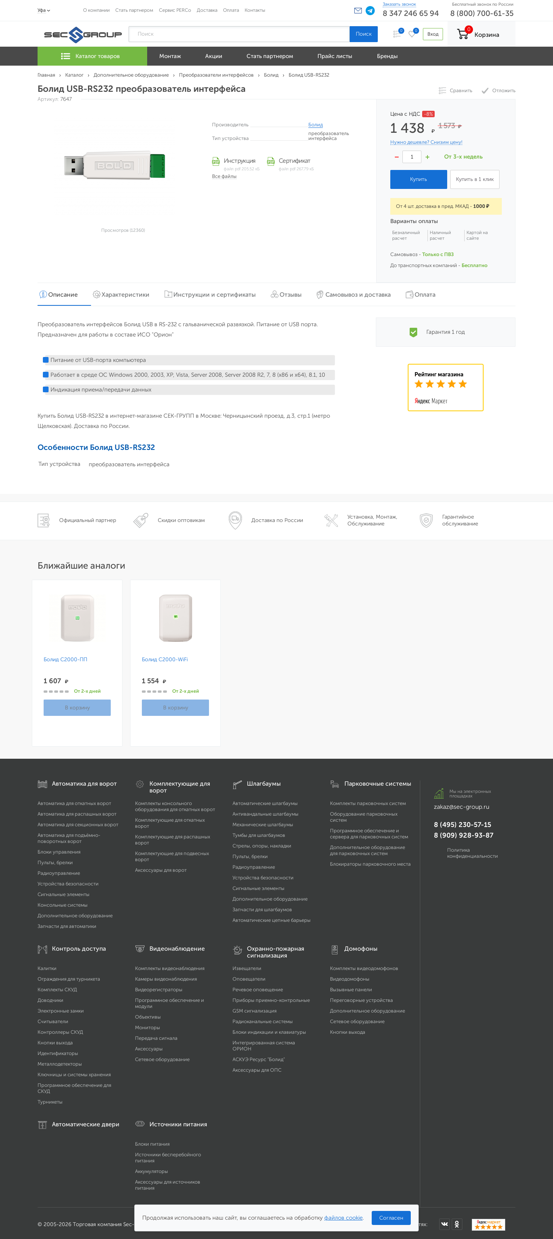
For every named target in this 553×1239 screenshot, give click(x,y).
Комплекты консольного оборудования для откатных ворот (175, 804)
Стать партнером (134, 10)
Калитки (47, 966)
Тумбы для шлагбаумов (259, 832)
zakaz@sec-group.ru (461, 804)
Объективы (148, 1014)
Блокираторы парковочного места (370, 861)
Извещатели (247, 966)
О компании (96, 10)
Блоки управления (59, 849)
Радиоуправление (59, 870)
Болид (315, 124)
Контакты (255, 10)
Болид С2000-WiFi (165, 657)
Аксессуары (149, 1046)
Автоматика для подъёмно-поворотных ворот (69, 835)
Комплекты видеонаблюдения (169, 966)
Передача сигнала (156, 1035)
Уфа (42, 10)
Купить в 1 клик (475, 179)
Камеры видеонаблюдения (166, 976)
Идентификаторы (58, 1050)
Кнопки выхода (55, 1040)
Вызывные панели (351, 987)
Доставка (207, 10)
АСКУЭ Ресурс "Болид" (259, 1057)
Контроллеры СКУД (60, 1029)
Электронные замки (61, 1008)
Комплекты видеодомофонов (364, 966)
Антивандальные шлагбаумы (265, 811)
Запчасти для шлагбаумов (262, 907)
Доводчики (50, 997)
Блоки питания (152, 1141)
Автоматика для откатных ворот (74, 800)
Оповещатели (249, 976)
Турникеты (50, 1099)
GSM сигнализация (254, 1008)
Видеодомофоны (349, 976)
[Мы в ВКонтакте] (444, 1221)
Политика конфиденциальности (472, 850)
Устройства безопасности (68, 881)
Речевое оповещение (258, 987)
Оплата (231, 10)
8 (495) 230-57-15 (462, 822)
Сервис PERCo (175, 10)
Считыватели (53, 1019)
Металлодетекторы (60, 1061)
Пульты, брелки (55, 860)
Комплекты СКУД (57, 987)
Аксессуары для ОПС (257, 1067)
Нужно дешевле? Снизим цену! (426, 142)
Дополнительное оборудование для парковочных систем (367, 848)
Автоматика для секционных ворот (78, 822)
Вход (431, 34)
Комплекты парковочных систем (368, 800)
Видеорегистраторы (158, 987)
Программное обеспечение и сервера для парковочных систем (369, 831)
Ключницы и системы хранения (74, 1072)
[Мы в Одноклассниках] (457, 1221)
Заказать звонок (399, 4)
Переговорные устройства (361, 997)
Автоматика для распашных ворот (77, 811)
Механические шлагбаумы (263, 822)
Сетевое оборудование (162, 1057)
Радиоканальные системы (263, 1019)
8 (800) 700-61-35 (482, 13)
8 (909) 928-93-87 (463, 833)
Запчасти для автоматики (67, 923)
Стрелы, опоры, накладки (262, 843)
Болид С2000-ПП (65, 657)
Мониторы (147, 1025)
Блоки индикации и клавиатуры (269, 1029)
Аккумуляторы (151, 1168)
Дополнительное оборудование (75, 913)
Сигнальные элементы (64, 892)
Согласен (391, 1218)
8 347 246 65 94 (411, 13)
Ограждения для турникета (69, 976)
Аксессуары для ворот (161, 867)
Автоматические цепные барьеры (272, 917)
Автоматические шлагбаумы (265, 800)
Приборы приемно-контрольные (271, 997)
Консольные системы (63, 902)
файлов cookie (343, 1217)
